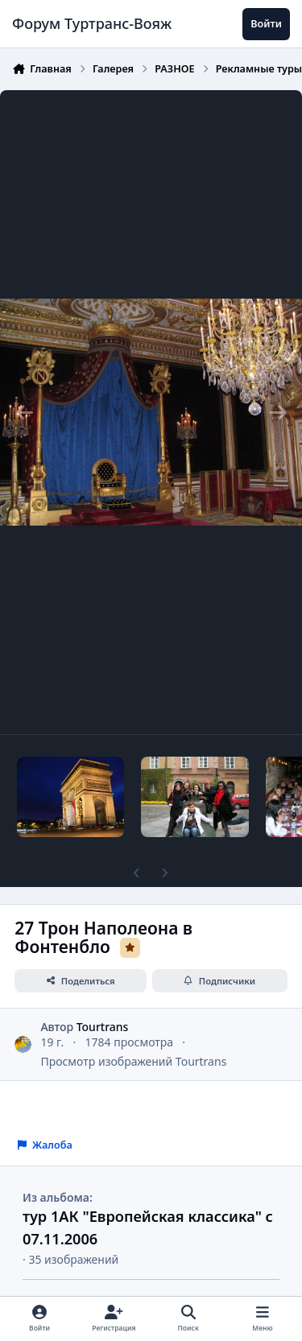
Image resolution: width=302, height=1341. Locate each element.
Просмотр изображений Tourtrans (133, 1061)
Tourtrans (103, 1026)
